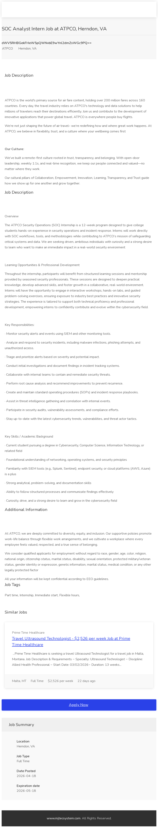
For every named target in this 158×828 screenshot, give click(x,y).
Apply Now (78, 704)
